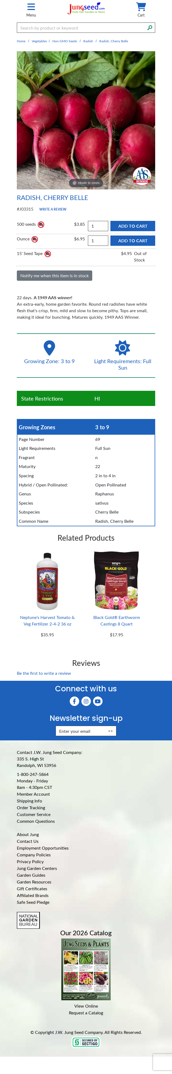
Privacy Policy (30, 861)
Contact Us (28, 841)
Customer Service (33, 814)
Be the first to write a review (44, 673)
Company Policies (34, 854)
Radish (88, 41)
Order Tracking (31, 807)
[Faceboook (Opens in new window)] (74, 701)
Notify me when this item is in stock (54, 275)
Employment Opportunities (43, 848)
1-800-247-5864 (33, 774)
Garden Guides (31, 875)
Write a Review (52, 209)
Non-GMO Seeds (64, 41)
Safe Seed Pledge (33, 902)
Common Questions (36, 821)
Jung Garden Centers (37, 868)
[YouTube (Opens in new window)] (98, 701)
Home (21, 41)
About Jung (28, 834)
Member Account (33, 794)
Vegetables (39, 41)
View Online (86, 1006)
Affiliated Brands (33, 895)
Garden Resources (34, 882)
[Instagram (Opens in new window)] (86, 701)
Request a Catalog (86, 1012)
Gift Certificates (32, 888)
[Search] (150, 27)
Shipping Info (29, 801)
